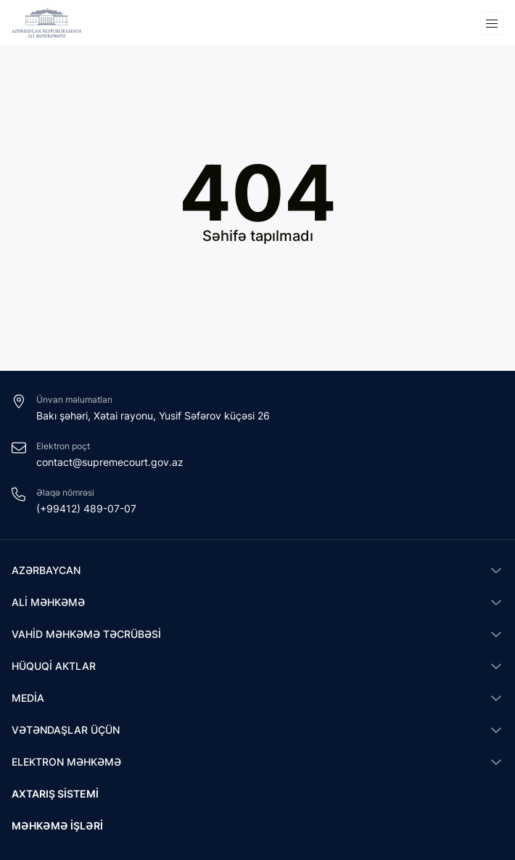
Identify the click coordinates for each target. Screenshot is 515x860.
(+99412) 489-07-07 (86, 508)
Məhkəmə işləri (57, 825)
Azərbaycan (46, 570)
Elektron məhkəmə (66, 761)
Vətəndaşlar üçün (66, 730)
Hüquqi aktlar (54, 666)
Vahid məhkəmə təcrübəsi (86, 634)
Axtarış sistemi (55, 793)
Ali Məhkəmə (48, 602)
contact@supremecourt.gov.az (110, 462)
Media (28, 698)
